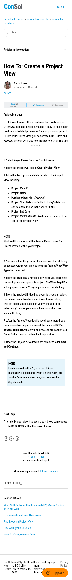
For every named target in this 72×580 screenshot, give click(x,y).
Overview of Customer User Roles (22, 515)
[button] (53, 7)
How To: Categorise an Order (20, 534)
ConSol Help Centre (13, 19)
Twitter (11, 438)
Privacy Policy (64, 563)
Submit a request (48, 471)
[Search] (36, 32)
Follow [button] (7, 92)
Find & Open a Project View (19, 521)
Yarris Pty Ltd (19, 562)
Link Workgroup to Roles (17, 528)
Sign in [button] (61, 6)
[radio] (31, 457)
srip (53, 562)
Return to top (13, 483)
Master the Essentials (37, 19)
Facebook (6, 438)
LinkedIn (16, 438)
